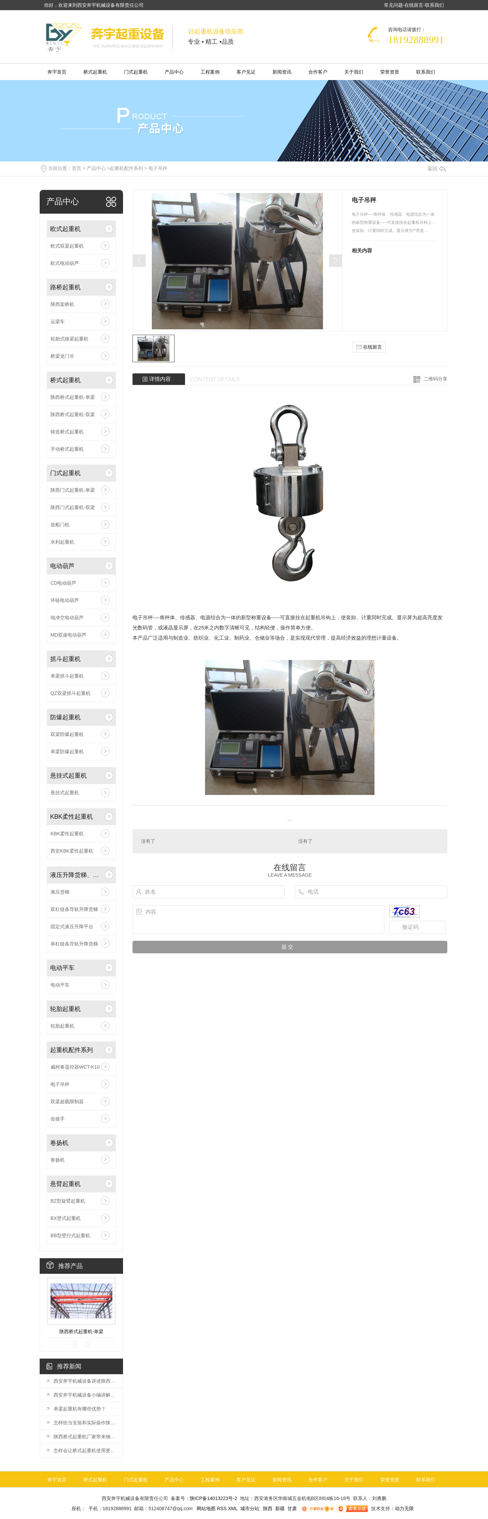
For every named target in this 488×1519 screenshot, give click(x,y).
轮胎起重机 (65, 1009)
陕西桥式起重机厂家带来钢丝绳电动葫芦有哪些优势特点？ (85, 1436)
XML (233, 1508)
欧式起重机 (65, 229)
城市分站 (249, 1508)
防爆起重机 (65, 717)
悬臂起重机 (65, 1184)
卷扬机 (59, 1143)
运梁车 (57, 321)
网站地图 (205, 1508)
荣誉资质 (389, 72)
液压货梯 (59, 892)
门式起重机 (136, 72)
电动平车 (62, 968)
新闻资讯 (281, 72)
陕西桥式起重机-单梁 (72, 397)
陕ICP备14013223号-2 (213, 1498)
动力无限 (404, 1508)
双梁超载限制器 (67, 1101)
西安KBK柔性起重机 (71, 851)
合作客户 (317, 72)
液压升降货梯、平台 (76, 875)
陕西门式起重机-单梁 (72, 490)
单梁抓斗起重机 (67, 676)
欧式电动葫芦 (64, 263)
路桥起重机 (65, 287)
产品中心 (174, 72)
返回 (436, 168)
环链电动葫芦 (64, 600)
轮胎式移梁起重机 (69, 339)
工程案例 (210, 72)
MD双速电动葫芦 (68, 635)
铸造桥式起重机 (67, 431)
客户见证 (246, 72)
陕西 (267, 1508)
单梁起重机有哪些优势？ (80, 1408)
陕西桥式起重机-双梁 (72, 414)
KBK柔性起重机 (71, 816)
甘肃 (292, 1508)
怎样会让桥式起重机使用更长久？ (85, 1450)
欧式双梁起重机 (67, 246)
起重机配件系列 (126, 168)
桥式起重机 (95, 72)
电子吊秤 (157, 168)
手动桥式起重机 (67, 449)
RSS (222, 1508)
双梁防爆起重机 (67, 734)
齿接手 (57, 1119)
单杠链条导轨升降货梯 (74, 944)
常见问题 (393, 5)
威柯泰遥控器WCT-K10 (75, 1067)
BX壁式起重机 (65, 1218)
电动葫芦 (62, 566)
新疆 (280, 1508)
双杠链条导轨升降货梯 (74, 909)
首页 (76, 168)
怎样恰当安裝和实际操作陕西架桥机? (85, 1422)
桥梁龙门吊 (62, 356)
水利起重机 (62, 542)
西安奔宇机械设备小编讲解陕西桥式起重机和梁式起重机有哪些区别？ (85, 1395)
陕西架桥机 (62, 304)
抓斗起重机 (65, 659)
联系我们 (434, 5)
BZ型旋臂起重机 (67, 1201)
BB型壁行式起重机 (70, 1235)
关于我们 (353, 72)
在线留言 (413, 5)
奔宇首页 (56, 72)
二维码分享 (435, 379)
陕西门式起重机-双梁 (72, 507)
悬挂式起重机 (68, 775)
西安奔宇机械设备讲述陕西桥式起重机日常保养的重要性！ (85, 1381)
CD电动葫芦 (63, 583)
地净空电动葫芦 (67, 617)
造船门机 (59, 524)
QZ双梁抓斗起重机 (70, 693)
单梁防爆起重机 (67, 751)
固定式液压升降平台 (71, 926)
